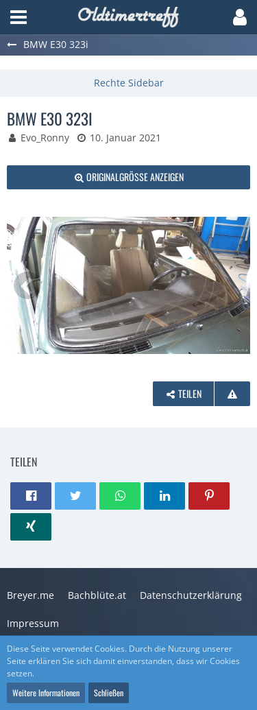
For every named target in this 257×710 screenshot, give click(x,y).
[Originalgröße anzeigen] (128, 177)
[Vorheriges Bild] (27, 285)
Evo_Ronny (45, 137)
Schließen (108, 692)
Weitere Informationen (45, 692)
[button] (18, 17)
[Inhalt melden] (232, 394)
